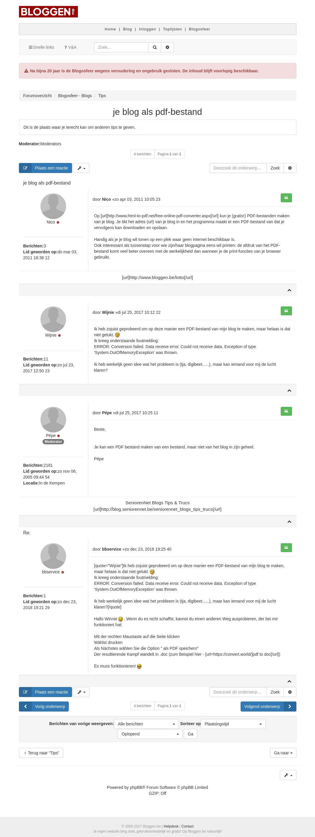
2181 (48, 468)
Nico (51, 223)
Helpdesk (171, 826)
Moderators (50, 143)
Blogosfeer (199, 29)
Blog (127, 29)
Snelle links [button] (41, 47)
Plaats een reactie (43, 168)
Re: (27, 535)
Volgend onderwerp (270, 709)
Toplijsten (172, 29)
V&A (69, 47)
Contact (187, 826)
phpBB (136, 789)
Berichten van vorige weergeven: (114, 726)
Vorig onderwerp (42, 709)
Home (110, 29)
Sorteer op (223, 726)
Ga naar (283, 755)
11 (46, 360)
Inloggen (147, 29)
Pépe (51, 437)
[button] (146, 726)
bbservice (51, 575)
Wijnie (50, 336)
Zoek (275, 168)
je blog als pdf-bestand (157, 112)
